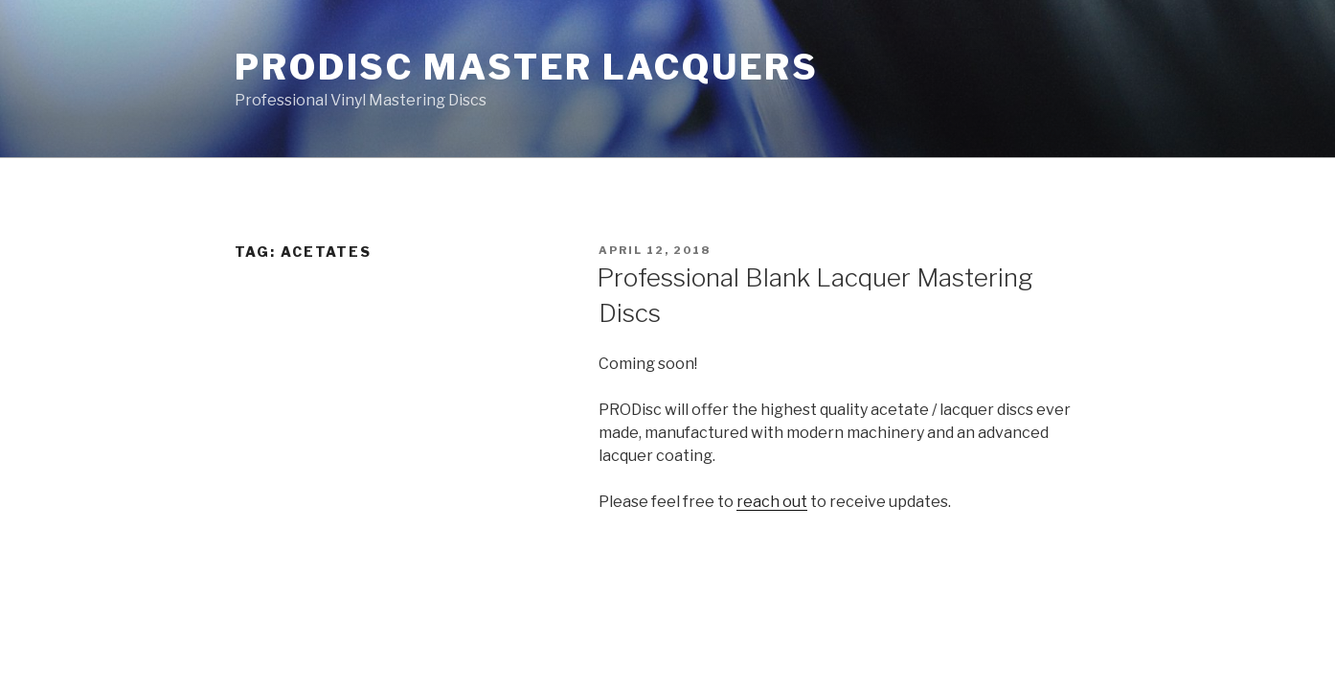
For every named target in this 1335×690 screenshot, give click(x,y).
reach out (771, 502)
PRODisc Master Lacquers (527, 67)
